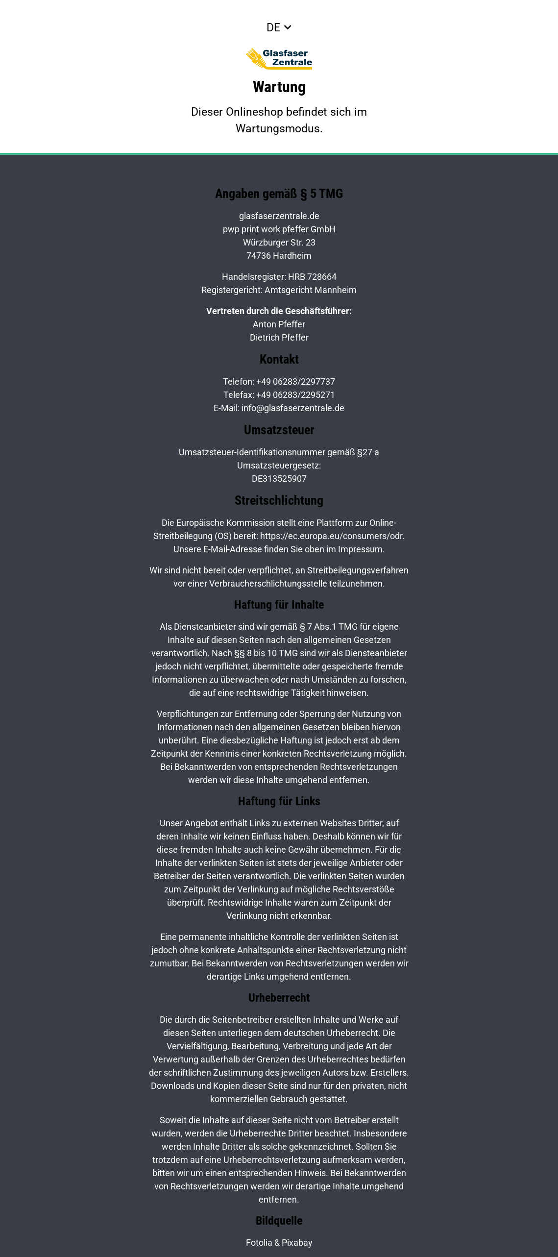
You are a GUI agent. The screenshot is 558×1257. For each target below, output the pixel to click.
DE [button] (273, 27)
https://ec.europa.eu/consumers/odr (331, 536)
